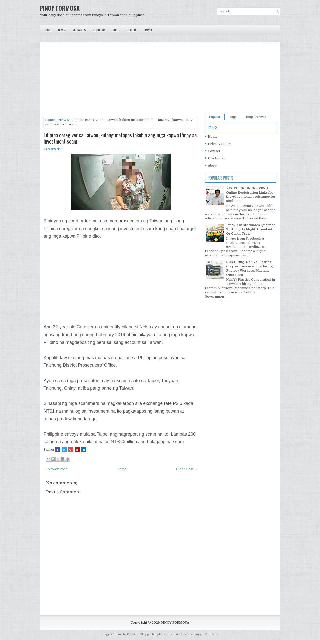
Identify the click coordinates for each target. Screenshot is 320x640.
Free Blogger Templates (202, 634)
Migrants (79, 29)
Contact (214, 151)
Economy (100, 29)
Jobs (116, 29)
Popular (214, 117)
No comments (52, 148)
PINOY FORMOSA (60, 7)
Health (131, 29)
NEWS (63, 120)
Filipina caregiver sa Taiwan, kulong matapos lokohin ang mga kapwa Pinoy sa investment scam (120, 138)
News (61, 29)
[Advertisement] (121, 81)
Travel (148, 29)
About (213, 165)
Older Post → (187, 469)
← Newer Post (55, 469)
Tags (233, 117)
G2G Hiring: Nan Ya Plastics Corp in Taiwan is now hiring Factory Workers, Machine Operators (249, 268)
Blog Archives (256, 117)
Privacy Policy (219, 144)
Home (47, 29)
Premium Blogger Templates (146, 634)
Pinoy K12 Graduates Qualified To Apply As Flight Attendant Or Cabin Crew (251, 229)
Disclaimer (217, 158)
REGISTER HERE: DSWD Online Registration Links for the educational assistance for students (251, 194)
